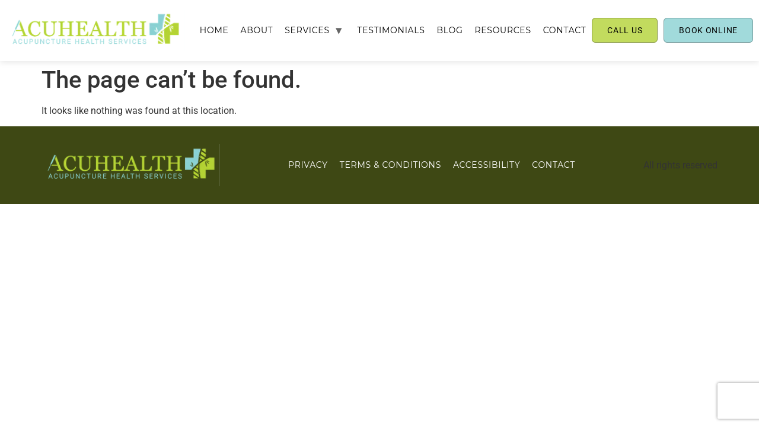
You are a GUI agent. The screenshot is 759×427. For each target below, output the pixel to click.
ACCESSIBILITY (486, 165)
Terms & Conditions (390, 165)
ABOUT (257, 30)
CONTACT (564, 30)
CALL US (624, 30)
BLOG (449, 30)
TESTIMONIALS (391, 30)
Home (214, 30)
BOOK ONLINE (708, 30)
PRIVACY (308, 165)
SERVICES (307, 30)
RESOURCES (502, 30)
